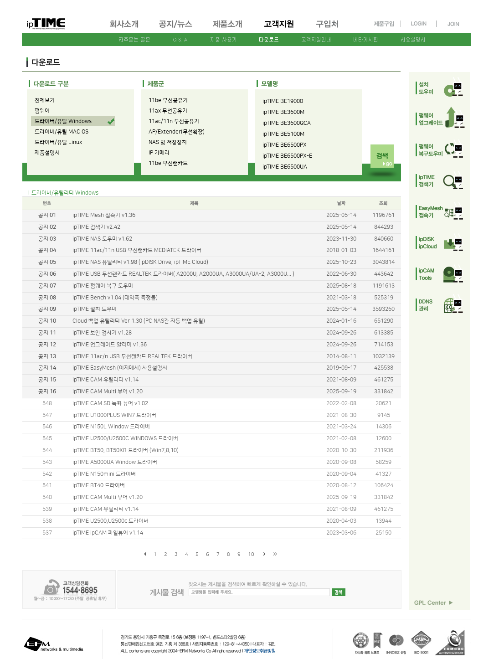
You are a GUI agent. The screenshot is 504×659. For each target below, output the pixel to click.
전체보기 (45, 100)
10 (251, 554)
